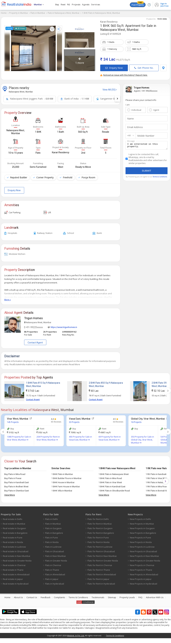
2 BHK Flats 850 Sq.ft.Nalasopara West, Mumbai (106, 383)
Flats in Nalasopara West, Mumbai (63, 13)
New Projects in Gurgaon (142, 526)
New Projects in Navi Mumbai (144, 554)
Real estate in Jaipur (13, 577)
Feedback (45, 595)
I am (128, 103)
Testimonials (98, 595)
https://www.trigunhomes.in (64, 325)
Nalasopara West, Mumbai (119, 28)
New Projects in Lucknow (142, 545)
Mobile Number (145, 134)
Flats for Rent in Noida (98, 540)
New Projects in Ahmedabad (144, 572)
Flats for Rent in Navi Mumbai (102, 554)
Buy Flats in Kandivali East (16, 481)
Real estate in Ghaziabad (15, 549)
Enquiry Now (114, 66)
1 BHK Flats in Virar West (110, 481)
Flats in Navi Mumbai (55, 554)
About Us (18, 595)
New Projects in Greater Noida (145, 559)
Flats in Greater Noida (56, 559)
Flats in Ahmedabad (55, 572)
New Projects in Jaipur (140, 577)
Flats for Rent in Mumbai (99, 522)
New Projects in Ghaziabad (143, 549)
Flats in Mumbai (37, 13)
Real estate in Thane (13, 568)
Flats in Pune (51, 536)
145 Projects (13, 420)
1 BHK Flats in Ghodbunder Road (114, 489)
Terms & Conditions (78, 595)
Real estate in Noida (13, 540)
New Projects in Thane (141, 568)
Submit (146, 170)
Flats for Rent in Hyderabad (101, 582)
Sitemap (112, 595)
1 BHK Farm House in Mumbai (65, 485)
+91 (129, 133)
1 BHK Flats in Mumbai (62, 472)
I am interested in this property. (147, 144)
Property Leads (127, 595)
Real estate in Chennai (14, 563)
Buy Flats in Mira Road (14, 472)
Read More (74, 362)
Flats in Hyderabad (54, 582)
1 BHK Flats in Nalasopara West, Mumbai (101, 13)
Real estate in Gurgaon (14, 526)
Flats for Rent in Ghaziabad (101, 549)
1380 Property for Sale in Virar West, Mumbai (19, 437)
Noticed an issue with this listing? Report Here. (124, 73)
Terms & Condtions (160, 176)
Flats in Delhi (51, 517)
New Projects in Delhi (140, 517)
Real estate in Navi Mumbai (16, 554)
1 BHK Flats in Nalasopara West (114, 472)
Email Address (134, 125)
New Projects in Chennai (142, 563)
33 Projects (74, 420)
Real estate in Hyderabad (15, 582)
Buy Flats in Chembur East (16, 489)
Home (4, 13)
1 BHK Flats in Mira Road (110, 477)
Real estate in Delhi (12, 517)
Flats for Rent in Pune (98, 536)
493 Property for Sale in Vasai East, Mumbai (80, 437)
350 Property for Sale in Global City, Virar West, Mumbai (142, 438)
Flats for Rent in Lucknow (99, 545)
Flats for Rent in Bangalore (100, 531)
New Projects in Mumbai (142, 522)
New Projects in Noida (141, 540)
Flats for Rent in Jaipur (98, 577)
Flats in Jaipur (51, 577)
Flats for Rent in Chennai (99, 563)
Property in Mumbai (18, 13)
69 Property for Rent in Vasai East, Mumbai (110, 437)
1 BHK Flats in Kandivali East (112, 485)
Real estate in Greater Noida (17, 559)
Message (131, 139)
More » (7, 298)
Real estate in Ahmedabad (16, 572)
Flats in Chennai (53, 563)
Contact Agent (35, 341)
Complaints (59, 595)
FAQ (140, 595)
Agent (156, 108)
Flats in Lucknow (53, 545)
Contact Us (31, 595)
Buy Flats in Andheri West (16, 485)
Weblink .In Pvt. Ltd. (76, 634)
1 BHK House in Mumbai (62, 481)
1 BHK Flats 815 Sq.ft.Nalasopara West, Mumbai (43, 383)
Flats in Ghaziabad (54, 549)
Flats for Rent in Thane (98, 568)
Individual (136, 108)
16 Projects (136, 420)
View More (9, 493)
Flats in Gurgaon (53, 526)
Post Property (138, 4)
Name (130, 117)
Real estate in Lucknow (14, 545)
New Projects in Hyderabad (143, 582)
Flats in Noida (52, 540)
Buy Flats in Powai (12, 477)
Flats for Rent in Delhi (98, 517)
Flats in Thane (52, 568)
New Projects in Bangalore (143, 531)
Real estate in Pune (12, 536)
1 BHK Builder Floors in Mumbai (66, 477)
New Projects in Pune (140, 536)
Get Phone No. (143, 66)
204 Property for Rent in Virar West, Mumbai (48, 437)
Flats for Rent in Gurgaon (99, 526)
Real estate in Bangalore (15, 531)
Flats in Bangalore (54, 531)
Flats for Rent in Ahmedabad (101, 572)
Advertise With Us (155, 595)
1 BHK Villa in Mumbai (61, 489)
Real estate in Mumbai (14, 522)
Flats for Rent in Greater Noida (102, 559)
